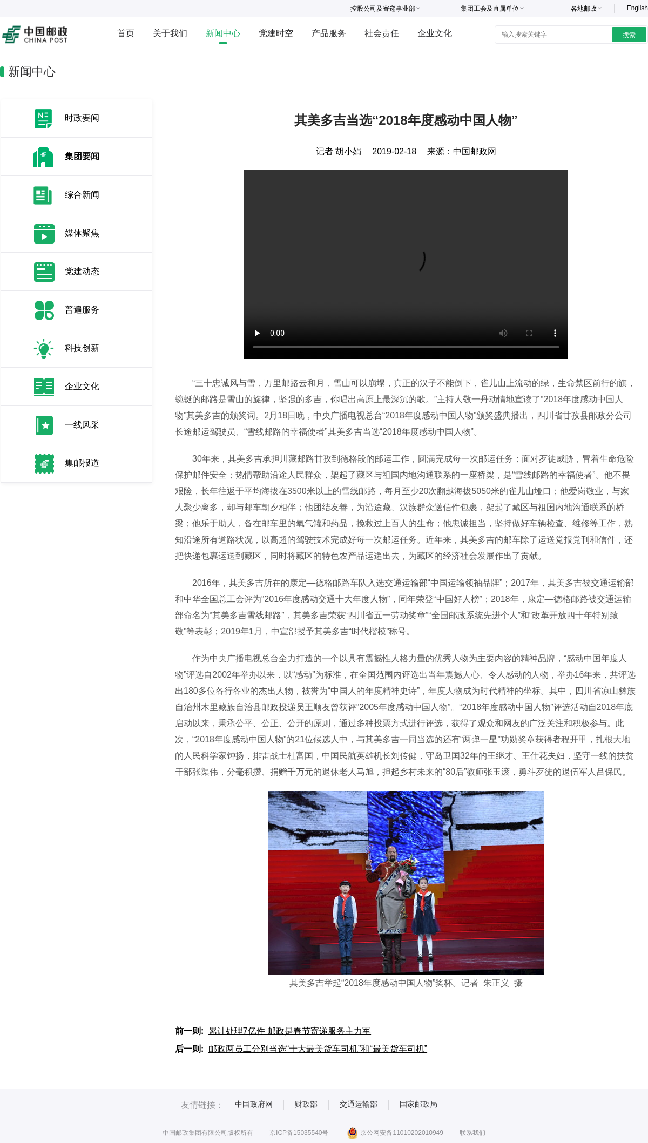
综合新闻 (82, 194)
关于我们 (170, 33)
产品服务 (329, 33)
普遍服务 (82, 309)
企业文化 (434, 33)
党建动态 (82, 271)
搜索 (629, 35)
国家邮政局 (418, 1104)
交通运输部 (358, 1104)
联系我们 (472, 1133)
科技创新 (82, 348)
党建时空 (276, 33)
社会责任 (381, 33)
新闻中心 (223, 33)
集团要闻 (82, 156)
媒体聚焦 (82, 233)
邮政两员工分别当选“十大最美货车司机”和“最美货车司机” (317, 1048)
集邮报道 (82, 463)
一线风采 (82, 424)
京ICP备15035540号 (298, 1133)
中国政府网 (254, 1104)
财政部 (306, 1104)
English (637, 8)
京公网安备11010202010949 (395, 1133)
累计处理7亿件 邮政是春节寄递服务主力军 (289, 1031)
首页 (125, 33)
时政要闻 (82, 118)
